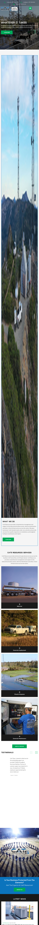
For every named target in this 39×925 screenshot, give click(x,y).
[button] (30, 8)
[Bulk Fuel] (19, 604)
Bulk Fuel (19, 606)
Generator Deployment (19, 650)
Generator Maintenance (19, 738)
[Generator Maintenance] (19, 736)
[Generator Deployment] (19, 648)
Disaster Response (19, 694)
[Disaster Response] (19, 692)
